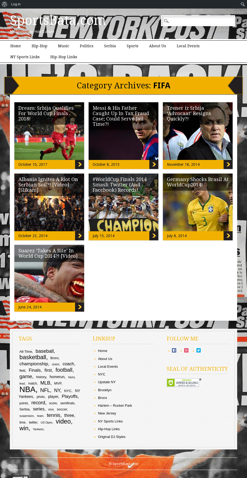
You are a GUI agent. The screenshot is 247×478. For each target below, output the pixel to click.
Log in (15, 4)
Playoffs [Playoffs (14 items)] (70, 396)
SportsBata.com (58, 20)
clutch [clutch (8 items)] (55, 364)
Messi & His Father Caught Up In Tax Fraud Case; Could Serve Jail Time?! (121, 116)
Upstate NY (107, 382)
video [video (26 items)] (63, 421)
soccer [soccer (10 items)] (62, 409)
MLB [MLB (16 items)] (45, 383)
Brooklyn (105, 390)
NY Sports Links (25, 57)
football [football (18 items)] (64, 370)
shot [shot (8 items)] (50, 409)
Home (15, 46)
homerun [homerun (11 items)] (57, 377)
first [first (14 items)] (48, 370)
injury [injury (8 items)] (71, 377)
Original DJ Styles (111, 437)
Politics (86, 46)
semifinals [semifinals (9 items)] (67, 403)
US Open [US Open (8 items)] (46, 422)
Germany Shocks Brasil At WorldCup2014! (198, 182)
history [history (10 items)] (41, 377)
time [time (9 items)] (22, 422)
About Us (157, 46)
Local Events (188, 46)
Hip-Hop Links (63, 57)
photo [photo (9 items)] (41, 397)
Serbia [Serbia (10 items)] (24, 409)
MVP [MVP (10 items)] (57, 383)
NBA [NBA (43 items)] (27, 389)
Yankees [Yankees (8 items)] (38, 429)
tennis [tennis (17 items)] (53, 415)
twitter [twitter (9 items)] (33, 422)
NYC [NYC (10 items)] (68, 391)
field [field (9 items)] (22, 371)
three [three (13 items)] (69, 415)
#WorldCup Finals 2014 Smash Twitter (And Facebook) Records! (120, 185)
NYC (101, 374)
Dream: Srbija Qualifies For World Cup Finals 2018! (46, 113)
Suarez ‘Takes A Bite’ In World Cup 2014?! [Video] (48, 253)
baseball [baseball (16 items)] (45, 351)
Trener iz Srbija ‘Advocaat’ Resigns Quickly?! (189, 113)
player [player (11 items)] (53, 396)
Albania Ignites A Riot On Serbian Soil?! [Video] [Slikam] (48, 185)
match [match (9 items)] (32, 383)
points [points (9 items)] (23, 403)
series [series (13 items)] (38, 408)
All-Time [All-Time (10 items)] (25, 352)
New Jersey (107, 413)
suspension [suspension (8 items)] (26, 415)
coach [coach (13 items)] (68, 363)
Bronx (102, 398)
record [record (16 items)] (38, 402)
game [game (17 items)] (25, 376)
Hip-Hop (39, 46)
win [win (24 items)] (23, 428)
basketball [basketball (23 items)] (32, 357)
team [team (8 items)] (40, 415)
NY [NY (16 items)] (57, 390)
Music (63, 46)
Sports (132, 46)
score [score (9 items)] (53, 403)
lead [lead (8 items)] (22, 383)
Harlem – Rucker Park (115, 405)
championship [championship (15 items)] (33, 363)
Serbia (110, 46)
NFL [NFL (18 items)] (45, 390)
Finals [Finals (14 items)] (35, 370)
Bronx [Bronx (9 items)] (54, 358)
